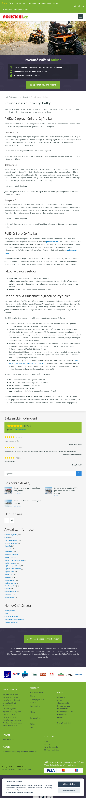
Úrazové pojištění (10, 591)
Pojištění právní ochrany (12, 569)
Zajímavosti (8, 594)
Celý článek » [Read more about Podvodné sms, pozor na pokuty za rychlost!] (17, 493)
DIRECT (33, 702)
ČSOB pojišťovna (37, 699)
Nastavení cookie (69, 790)
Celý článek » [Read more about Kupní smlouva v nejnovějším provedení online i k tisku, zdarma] (57, 496)
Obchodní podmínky (65, 711)
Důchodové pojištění (11, 540)
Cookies (60, 717)
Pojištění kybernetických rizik (14, 560)
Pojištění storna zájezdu (12, 711)
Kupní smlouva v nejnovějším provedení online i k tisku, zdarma (66, 490)
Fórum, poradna (63, 700)
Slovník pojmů (62, 709)
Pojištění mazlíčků (9, 717)
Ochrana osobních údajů (23, 769)
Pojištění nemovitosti (10, 697)
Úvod (6, 97)
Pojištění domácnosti (10, 694)
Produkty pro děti (10, 583)
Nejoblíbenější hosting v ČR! (20, 751)
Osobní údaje (62, 714)
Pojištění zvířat (9, 571)
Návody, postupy (63, 706)
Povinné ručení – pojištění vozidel (19, 97)
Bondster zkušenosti (11, 622)
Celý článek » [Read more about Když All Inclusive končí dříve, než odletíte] (17, 506)
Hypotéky (7, 546)
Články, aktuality (63, 703)
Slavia (32, 696)
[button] (80, 17)
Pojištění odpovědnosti (12, 566)
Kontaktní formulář (51, 747)
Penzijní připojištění (11, 554)
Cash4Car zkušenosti (11, 616)
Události (7, 589)
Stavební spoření (10, 586)
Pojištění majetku (10, 563)
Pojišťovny (8, 577)
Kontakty (47, 744)
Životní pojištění (9, 597)
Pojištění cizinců (10, 557)
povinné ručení (52, 242)
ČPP (31, 727)
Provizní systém (8, 739)
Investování (8, 549)
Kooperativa (35, 706)
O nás (46, 741)
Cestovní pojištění (10, 534)
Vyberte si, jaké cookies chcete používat (19, 792)
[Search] (79, 473)
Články (6, 537)
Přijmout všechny (69, 784)
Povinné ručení (9, 580)
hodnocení (20, 429)
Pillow (32, 724)
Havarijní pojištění (10, 543)
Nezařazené (8, 552)
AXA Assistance (36, 692)
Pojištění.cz (8, 574)
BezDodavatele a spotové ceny (14, 619)
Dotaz (6, 613)
